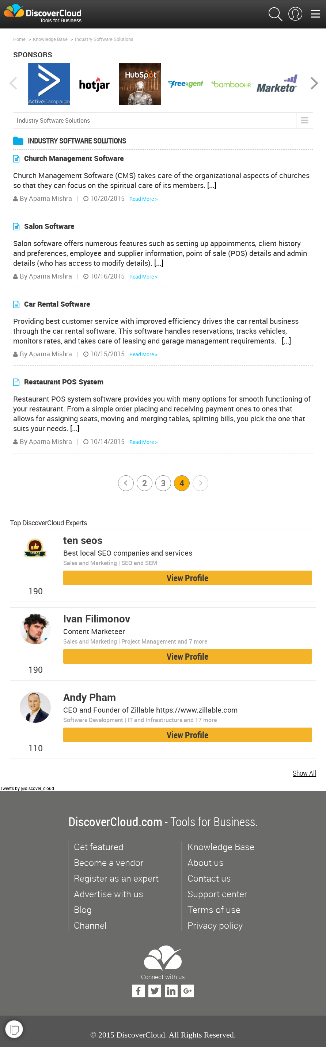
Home (19, 39)
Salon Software (49, 226)
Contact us (209, 878)
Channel (90, 925)
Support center (217, 894)
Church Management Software (74, 158)
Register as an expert (116, 878)
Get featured (99, 847)
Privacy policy (215, 925)
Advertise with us (108, 894)
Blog (83, 910)
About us (205, 862)
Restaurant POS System (63, 382)
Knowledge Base (50, 39)
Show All (304, 773)
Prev (126, 483)
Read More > (143, 198)
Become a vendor (109, 862)
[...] (211, 185)
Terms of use (213, 910)
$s (47, 14)
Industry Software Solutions (104, 39)
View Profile (187, 578)
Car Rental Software (57, 304)
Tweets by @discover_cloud (27, 788)
